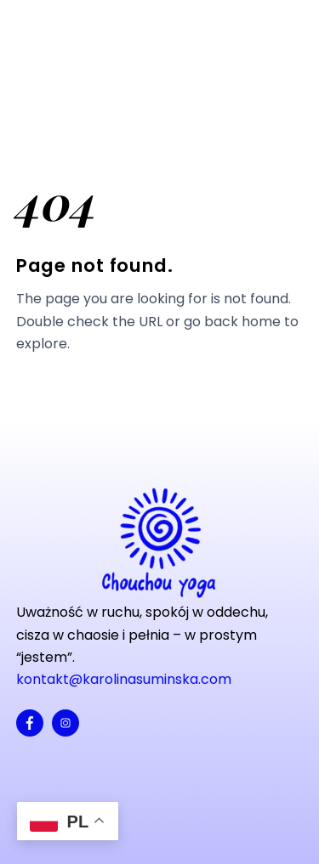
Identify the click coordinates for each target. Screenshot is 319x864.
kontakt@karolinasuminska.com (123, 679)
